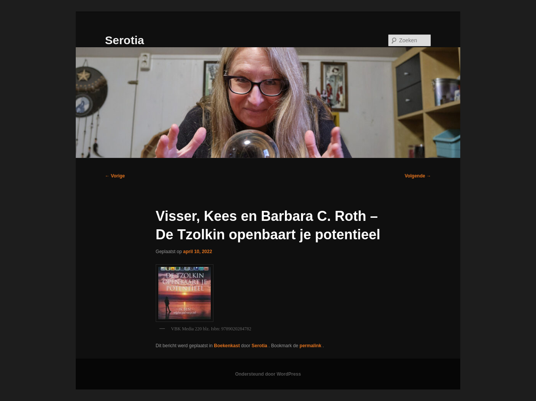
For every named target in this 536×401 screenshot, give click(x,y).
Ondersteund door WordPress (268, 374)
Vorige (115, 176)
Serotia (124, 40)
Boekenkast (227, 345)
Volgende (418, 176)
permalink (311, 345)
